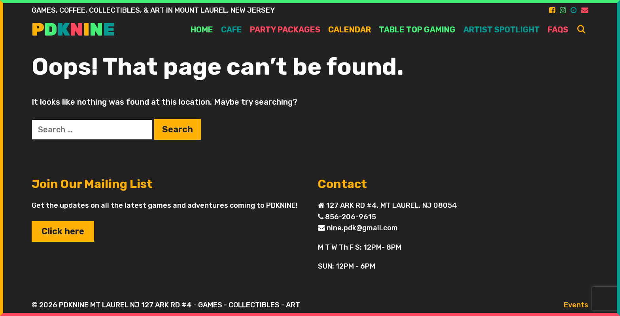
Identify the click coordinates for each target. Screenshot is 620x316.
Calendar (349, 29)
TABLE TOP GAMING (417, 29)
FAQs (558, 29)
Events (576, 305)
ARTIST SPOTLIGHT (501, 29)
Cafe (231, 29)
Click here (63, 231)
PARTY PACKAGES (285, 29)
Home (202, 29)
